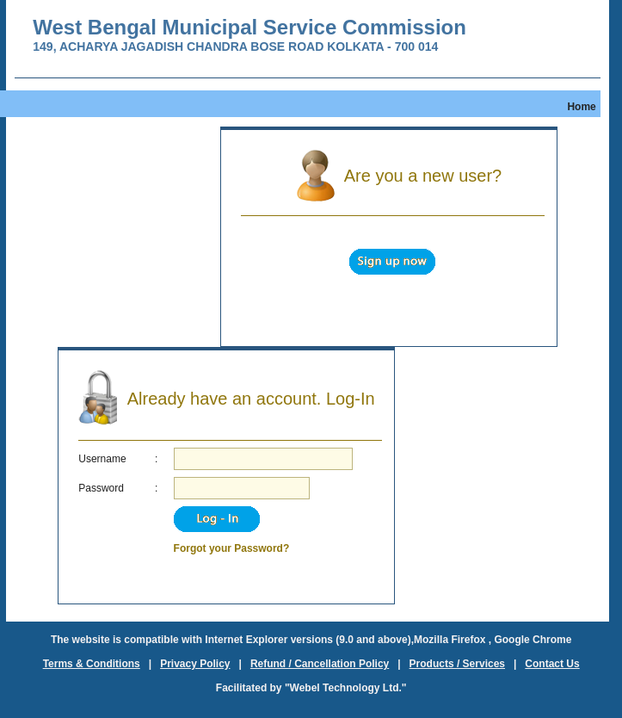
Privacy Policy (195, 664)
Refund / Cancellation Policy (319, 664)
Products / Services (457, 664)
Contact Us (552, 664)
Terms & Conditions (91, 664)
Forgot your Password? (232, 548)
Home (581, 107)
